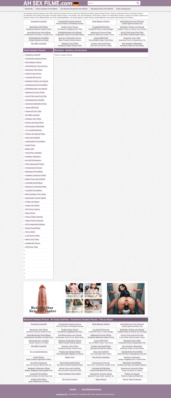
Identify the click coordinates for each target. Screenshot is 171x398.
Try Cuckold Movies (33, 130)
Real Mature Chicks (101, 21)
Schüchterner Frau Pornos (132, 21)
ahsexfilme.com (62, 394)
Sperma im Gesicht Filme (35, 187)
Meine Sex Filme (32, 239)
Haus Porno (30, 213)
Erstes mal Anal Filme (101, 43)
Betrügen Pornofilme (34, 172)
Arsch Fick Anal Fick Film (132, 32)
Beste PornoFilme (32, 228)
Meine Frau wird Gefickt (35, 179)
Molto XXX (29, 149)
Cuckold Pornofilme (33, 190)
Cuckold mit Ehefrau (34, 183)
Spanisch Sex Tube (132, 38)
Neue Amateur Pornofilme (46, 9)
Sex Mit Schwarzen (33, 160)
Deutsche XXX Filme (39, 27)
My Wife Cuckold (38, 43)
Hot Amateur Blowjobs (132, 43)
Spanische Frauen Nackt (35, 198)
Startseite (29, 9)
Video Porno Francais (34, 221)
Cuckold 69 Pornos (101, 27)
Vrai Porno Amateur (33, 153)
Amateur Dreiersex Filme (35, 175)
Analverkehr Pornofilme (35, 141)
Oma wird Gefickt (32, 138)
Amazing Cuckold (39, 21)
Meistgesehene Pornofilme (102, 9)
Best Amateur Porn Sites (35, 194)
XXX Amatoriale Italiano (35, 224)
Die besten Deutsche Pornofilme (74, 9)
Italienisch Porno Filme (101, 32)
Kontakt (73, 389)
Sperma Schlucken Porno (69, 38)
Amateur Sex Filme (69, 43)
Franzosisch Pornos (33, 168)
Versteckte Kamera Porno (69, 21)
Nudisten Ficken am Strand (132, 27)
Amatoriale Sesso (32, 243)
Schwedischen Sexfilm (39, 38)
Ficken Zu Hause (32, 202)
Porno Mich (30, 232)
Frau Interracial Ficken (34, 164)
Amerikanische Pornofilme (39, 32)
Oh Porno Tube (31, 247)
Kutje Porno (30, 145)
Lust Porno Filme (32, 236)
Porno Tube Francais (34, 217)
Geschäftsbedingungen (91, 389)
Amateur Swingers (33, 156)
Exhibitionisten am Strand (69, 32)
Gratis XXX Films (32, 205)
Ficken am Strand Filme (35, 134)
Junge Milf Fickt (101, 38)
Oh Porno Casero (32, 209)
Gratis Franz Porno (69, 27)
